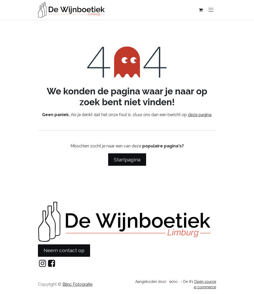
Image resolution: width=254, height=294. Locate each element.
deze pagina (199, 114)
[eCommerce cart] (200, 10)
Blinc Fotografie (77, 284)
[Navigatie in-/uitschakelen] (211, 10)
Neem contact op (64, 250)
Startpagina (127, 159)
